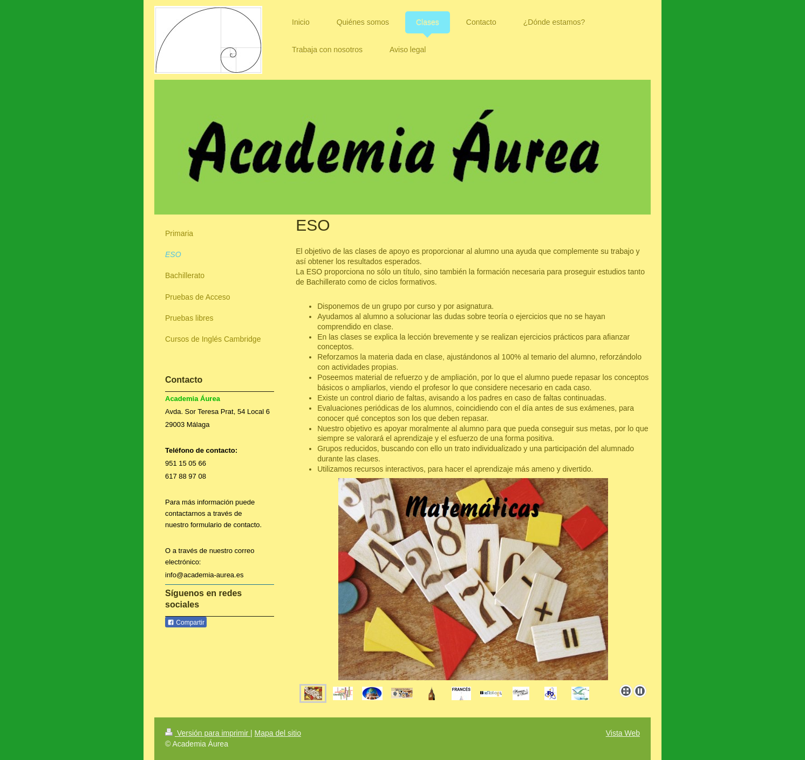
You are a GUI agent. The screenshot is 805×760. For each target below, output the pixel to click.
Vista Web (623, 733)
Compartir (185, 622)
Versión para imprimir (207, 733)
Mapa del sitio (278, 733)
